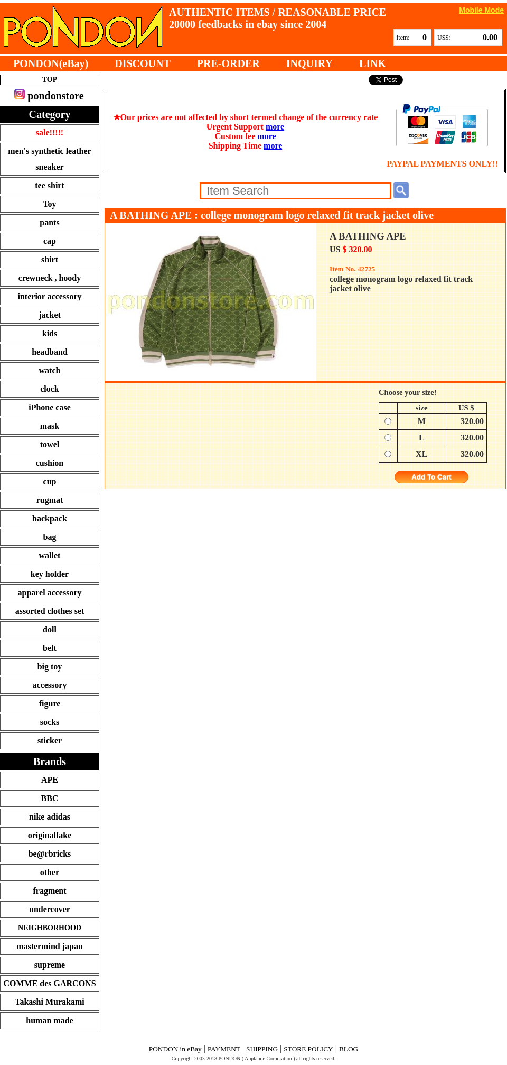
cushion (49, 462)
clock (49, 388)
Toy (49, 203)
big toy (49, 666)
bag (50, 536)
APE (49, 779)
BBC (50, 798)
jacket (50, 314)
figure (50, 703)
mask (49, 425)
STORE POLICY (308, 1049)
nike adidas (49, 816)
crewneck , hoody (49, 277)
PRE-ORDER (228, 63)
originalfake (50, 835)
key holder (50, 574)
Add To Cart (431, 477)
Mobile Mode (481, 10)
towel (49, 444)
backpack (49, 518)
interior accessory (50, 296)
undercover (49, 909)
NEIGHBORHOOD (49, 928)
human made (49, 1020)
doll (50, 629)
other (49, 872)
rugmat (49, 499)
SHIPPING (262, 1049)
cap (49, 240)
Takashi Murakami (49, 1001)
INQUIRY (309, 63)
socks (49, 722)
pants (49, 222)
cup (50, 481)
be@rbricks (50, 853)
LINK (372, 63)
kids (49, 333)
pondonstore (48, 95)
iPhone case (50, 407)
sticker (49, 740)
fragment (49, 890)
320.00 (472, 421)
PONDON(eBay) (50, 63)
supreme (49, 964)
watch (50, 370)
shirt (49, 259)
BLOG (348, 1049)
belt (50, 648)
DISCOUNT (143, 63)
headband (50, 351)
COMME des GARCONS (49, 983)
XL (421, 453)
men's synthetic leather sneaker (49, 158)
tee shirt (49, 185)
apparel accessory (49, 592)
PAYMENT (224, 1049)
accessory (50, 685)
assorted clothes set (49, 611)
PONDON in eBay (175, 1049)
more (275, 126)
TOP (50, 80)
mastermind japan (49, 946)
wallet (50, 555)
